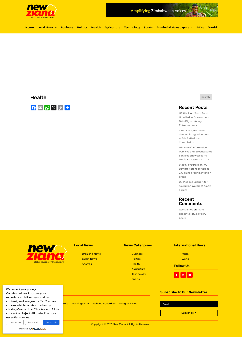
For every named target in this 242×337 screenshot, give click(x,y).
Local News (45, 27)
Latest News (89, 258)
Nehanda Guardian (104, 303)
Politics (82, 27)
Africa (200, 27)
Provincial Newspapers (173, 27)
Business (67, 27)
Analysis (87, 263)
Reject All (33, 322)
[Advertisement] (121, 58)
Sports (148, 27)
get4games (186, 209)
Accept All (51, 322)
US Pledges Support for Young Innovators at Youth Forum (195, 185)
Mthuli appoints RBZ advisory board (192, 214)
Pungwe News (128, 303)
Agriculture (112, 27)
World (212, 27)
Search (205, 96)
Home (29, 27)
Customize (15, 322)
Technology (132, 27)
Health (96, 27)
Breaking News (91, 253)
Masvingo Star (80, 303)
